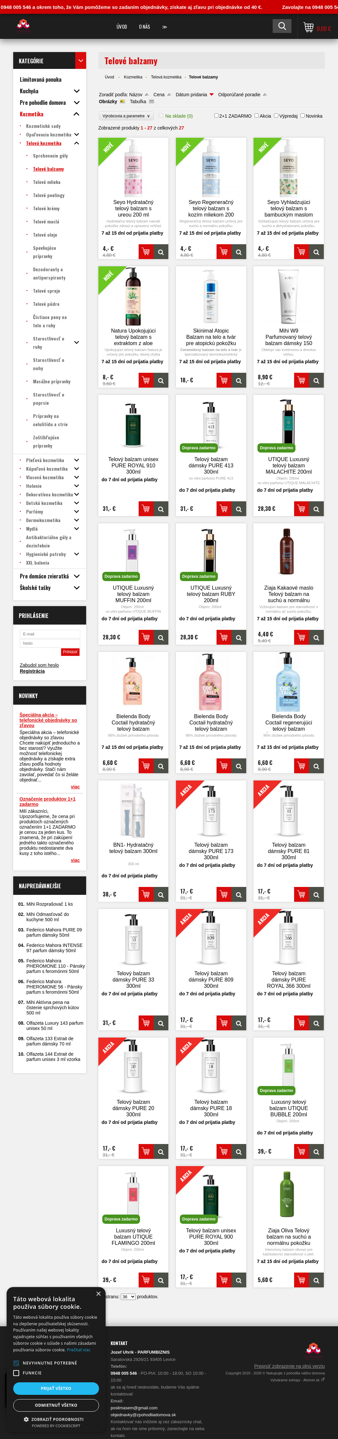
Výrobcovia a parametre (126, 115)
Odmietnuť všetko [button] (56, 1405)
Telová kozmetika (166, 77)
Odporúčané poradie (239, 94)
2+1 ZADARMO (236, 116)
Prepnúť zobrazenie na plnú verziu (289, 1366)
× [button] (98, 1294)
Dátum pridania (191, 94)
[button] (16, 1363)
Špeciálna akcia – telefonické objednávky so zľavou (48, 720)
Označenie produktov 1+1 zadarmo (47, 801)
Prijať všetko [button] (56, 1388)
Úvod (122, 26)
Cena (158, 94)
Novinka (314, 116)
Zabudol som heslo (39, 665)
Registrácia (32, 671)
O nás (144, 26)
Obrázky (108, 101)
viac (75, 786)
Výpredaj (288, 116)
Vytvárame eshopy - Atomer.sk (297, 1380)
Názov (136, 94)
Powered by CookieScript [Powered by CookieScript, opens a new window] (56, 1425)
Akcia (265, 116)
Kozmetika (133, 77)
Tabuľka (138, 101)
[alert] (56, 1359)
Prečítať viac (78, 1350)
